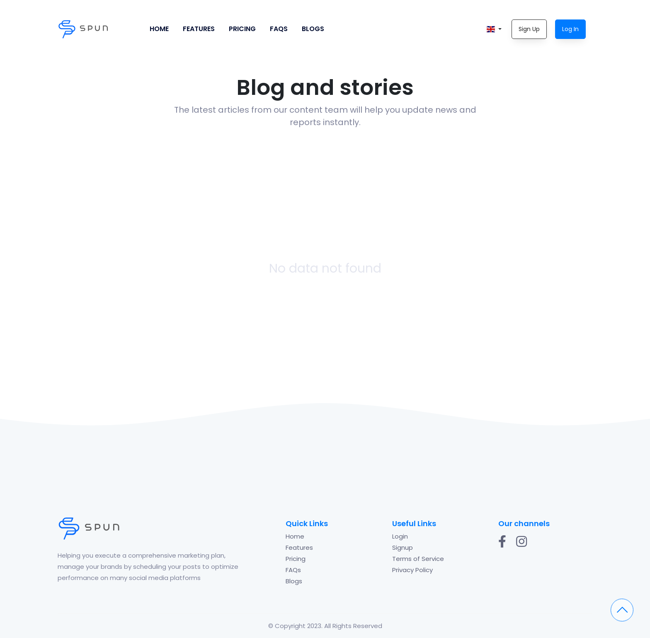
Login (400, 536)
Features (199, 29)
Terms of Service (418, 558)
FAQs (279, 29)
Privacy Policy (412, 570)
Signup (402, 547)
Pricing (242, 29)
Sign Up (529, 29)
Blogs (313, 29)
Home (159, 29)
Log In (570, 29)
